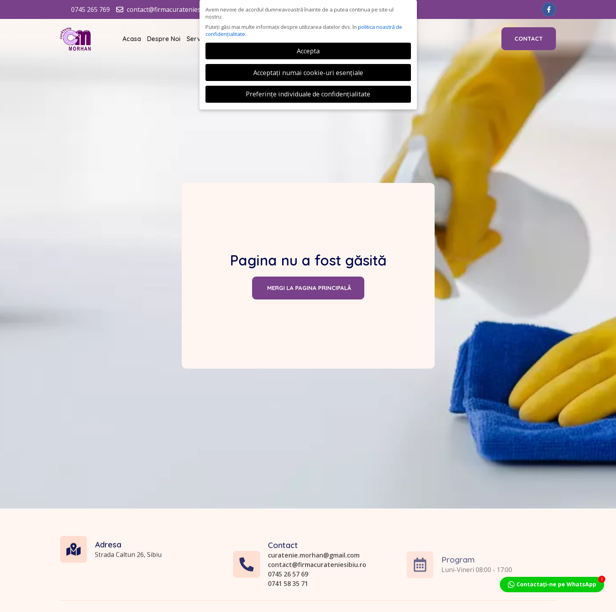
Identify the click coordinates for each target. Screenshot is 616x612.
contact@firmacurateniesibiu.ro (317, 600)
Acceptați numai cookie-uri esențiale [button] (308, 72)
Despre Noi (164, 39)
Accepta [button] (308, 51)
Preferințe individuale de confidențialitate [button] (308, 94)
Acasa (131, 39)
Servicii (197, 39)
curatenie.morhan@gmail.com (314, 591)
